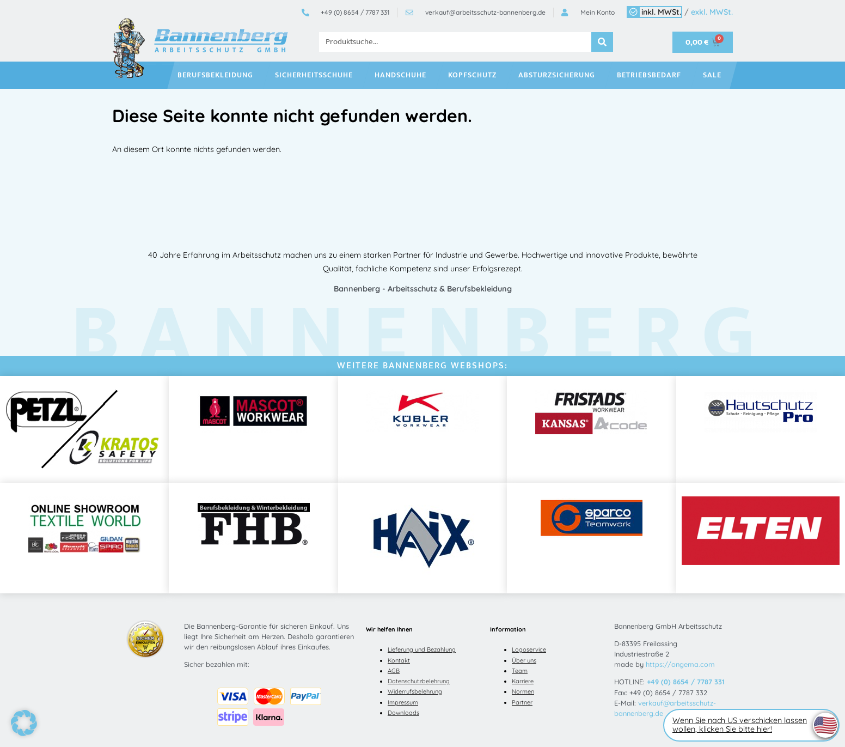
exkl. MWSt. (712, 12)
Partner (522, 702)
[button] (24, 723)
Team (520, 671)
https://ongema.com (680, 664)
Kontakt (399, 660)
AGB (394, 671)
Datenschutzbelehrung (419, 681)
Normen (523, 691)
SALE (715, 75)
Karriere (523, 681)
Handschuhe (403, 75)
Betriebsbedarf (652, 75)
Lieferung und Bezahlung (422, 649)
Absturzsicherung (559, 75)
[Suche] (602, 42)
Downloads (403, 712)
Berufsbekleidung (218, 75)
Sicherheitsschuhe (316, 75)
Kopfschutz (475, 75)
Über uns (524, 660)
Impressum (403, 702)
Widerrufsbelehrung (415, 691)
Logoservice (529, 649)
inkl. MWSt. (661, 12)
